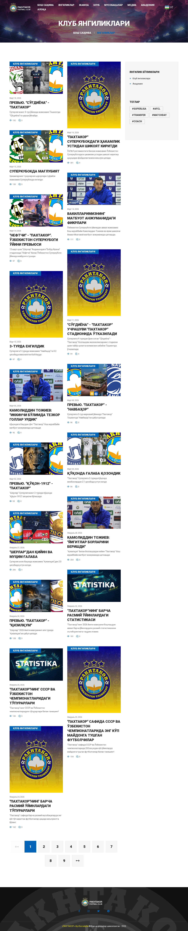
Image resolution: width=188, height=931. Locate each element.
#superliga (139, 108)
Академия (138, 84)
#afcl (156, 108)
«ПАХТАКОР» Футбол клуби (75, 926)
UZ (169, 7)
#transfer (139, 115)
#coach (137, 121)
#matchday (159, 115)
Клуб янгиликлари (141, 78)
